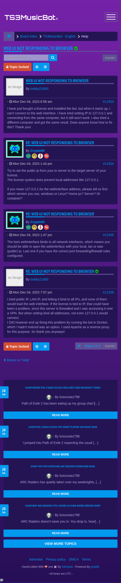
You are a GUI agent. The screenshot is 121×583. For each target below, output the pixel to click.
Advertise (36, 559)
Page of (92, 346)
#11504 (108, 164)
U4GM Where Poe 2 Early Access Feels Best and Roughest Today (62, 388)
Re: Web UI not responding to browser (60, 142)
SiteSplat (67, 567)
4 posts (110, 58)
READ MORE (60, 415)
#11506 (108, 292)
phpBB (95, 567)
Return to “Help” (16, 360)
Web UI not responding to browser (38, 48)
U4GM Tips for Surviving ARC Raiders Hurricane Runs (63, 466)
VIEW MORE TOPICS (60, 544)
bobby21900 (39, 89)
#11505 (108, 235)
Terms (86, 559)
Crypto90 (37, 151)
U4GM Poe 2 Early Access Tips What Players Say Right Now (63, 427)
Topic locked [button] (17, 67)
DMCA (73, 559)
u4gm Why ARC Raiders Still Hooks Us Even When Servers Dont (63, 506)
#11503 (108, 102)
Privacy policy (56, 559)
